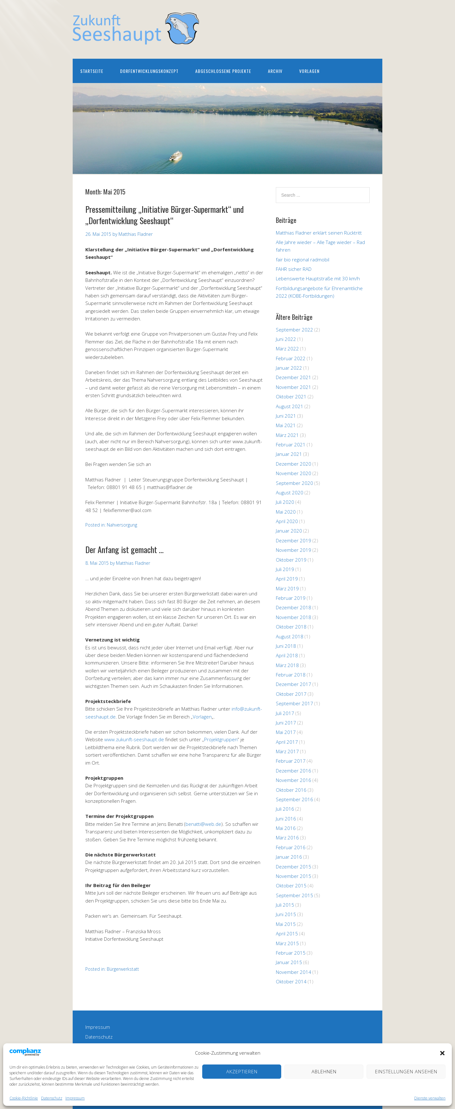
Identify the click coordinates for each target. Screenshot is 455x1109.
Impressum (75, 1098)
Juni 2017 (286, 722)
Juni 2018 (286, 646)
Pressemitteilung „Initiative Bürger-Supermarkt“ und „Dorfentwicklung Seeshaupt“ (164, 215)
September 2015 (294, 895)
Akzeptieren (242, 1071)
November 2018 (293, 617)
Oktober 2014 (291, 981)
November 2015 (293, 876)
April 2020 (287, 521)
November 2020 (293, 473)
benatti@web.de (203, 824)
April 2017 (287, 742)
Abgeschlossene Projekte (223, 71)
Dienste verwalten (430, 1098)
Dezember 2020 (293, 464)
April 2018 (287, 655)
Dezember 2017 (293, 684)
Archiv (275, 71)
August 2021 (289, 406)
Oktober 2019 (291, 560)
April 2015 (287, 933)
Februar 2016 (291, 847)
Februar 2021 (291, 444)
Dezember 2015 (293, 866)
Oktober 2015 (291, 885)
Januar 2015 (289, 962)
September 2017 (294, 703)
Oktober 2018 (291, 626)
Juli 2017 (285, 713)
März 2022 (287, 348)
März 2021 (287, 435)
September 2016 (294, 799)
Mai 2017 (286, 732)
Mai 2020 (286, 512)
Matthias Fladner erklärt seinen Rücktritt (319, 233)
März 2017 (287, 751)
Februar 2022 (291, 358)
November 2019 (293, 550)
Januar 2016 (289, 857)
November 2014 (293, 972)
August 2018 (289, 636)
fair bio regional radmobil (302, 259)
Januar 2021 (289, 454)
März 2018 (287, 665)
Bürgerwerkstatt (123, 969)
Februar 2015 (291, 953)
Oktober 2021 (291, 396)
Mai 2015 (286, 924)
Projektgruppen (221, 739)
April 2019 (287, 578)
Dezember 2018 (293, 607)
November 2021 (293, 387)
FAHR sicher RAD (294, 269)
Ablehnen (324, 1071)
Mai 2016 (286, 828)
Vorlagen (309, 71)
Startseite (91, 71)
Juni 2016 (286, 818)
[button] (442, 1053)
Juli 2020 (285, 502)
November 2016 (293, 780)
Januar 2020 (289, 531)
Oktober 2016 (291, 790)
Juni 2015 (286, 914)
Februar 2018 (291, 674)
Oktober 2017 (291, 694)
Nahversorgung (122, 525)
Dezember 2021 (293, 377)
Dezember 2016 (293, 770)
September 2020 (294, 483)
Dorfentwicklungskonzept (149, 71)
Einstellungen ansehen (406, 1071)
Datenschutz (51, 1098)
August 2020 (289, 492)
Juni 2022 (286, 339)
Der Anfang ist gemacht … (124, 549)
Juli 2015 (285, 905)
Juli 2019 (285, 569)
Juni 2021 (286, 416)
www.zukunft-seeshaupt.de (134, 739)
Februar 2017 (291, 761)
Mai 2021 (286, 425)
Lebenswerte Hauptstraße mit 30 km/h (318, 278)
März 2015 (287, 943)
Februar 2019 (291, 598)
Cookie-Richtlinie (23, 1098)
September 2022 (294, 329)
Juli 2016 (285, 809)
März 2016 (287, 837)
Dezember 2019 (293, 540)
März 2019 (287, 588)
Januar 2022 (289, 368)
